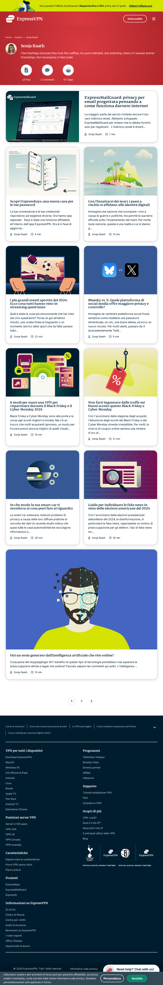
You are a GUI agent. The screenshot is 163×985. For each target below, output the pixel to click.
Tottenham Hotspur (94, 757)
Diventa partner (92, 767)
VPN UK (10, 834)
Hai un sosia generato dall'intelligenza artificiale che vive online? (62, 655)
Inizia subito (135, 18)
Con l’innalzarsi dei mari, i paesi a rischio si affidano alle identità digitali (119, 203)
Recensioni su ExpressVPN (21, 930)
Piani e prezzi (13, 869)
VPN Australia (13, 844)
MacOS (10, 762)
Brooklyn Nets (91, 762)
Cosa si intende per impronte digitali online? (29, 733)
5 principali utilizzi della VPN (99, 833)
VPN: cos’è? (90, 817)
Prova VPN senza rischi (19, 864)
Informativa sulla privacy (84, 968)
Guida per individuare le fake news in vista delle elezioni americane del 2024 (119, 506)
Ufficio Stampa (14, 940)
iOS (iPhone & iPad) (17, 772)
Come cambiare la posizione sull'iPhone (116, 726)
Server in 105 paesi (16, 823)
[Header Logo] (24, 18)
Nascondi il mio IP (93, 828)
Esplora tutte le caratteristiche (23, 859)
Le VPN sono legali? (81, 726)
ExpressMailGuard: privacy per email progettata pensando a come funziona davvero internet (116, 101)
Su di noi (10, 909)
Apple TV (11, 793)
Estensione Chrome (16, 809)
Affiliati (86, 772)
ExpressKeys (13, 884)
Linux (9, 783)
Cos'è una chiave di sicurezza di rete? (48, 726)
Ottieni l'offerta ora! (140, 5)
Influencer (88, 777)
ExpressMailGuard (16, 889)
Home (8, 37)
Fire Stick (11, 798)
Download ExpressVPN (19, 757)
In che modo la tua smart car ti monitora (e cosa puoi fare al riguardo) (41, 506)
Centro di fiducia (15, 914)
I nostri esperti (14, 935)
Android (10, 777)
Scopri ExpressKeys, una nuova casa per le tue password (41, 203)
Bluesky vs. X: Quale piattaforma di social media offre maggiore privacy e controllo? (118, 303)
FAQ (85, 797)
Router (9, 788)
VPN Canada (13, 839)
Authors (19, 37)
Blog (85, 838)
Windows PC (13, 767)
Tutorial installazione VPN (97, 792)
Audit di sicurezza (16, 925)
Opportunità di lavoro (18, 945)
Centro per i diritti (15, 919)
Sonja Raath (95, 134)
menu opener (153, 18)
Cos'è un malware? (15, 726)
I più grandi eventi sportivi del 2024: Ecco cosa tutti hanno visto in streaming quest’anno (39, 303)
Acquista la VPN (92, 802)
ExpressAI (11, 894)
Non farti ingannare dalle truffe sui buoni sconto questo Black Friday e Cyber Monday (116, 405)
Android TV (12, 804)
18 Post (26, 73)
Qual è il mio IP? (92, 822)
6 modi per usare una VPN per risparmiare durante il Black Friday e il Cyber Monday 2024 (41, 405)
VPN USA (11, 829)
